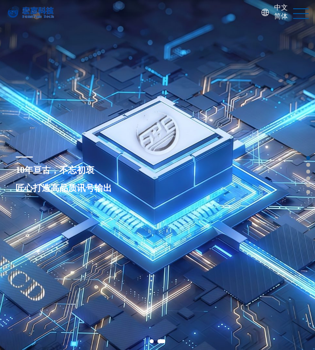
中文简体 (281, 12)
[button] (152, 341)
